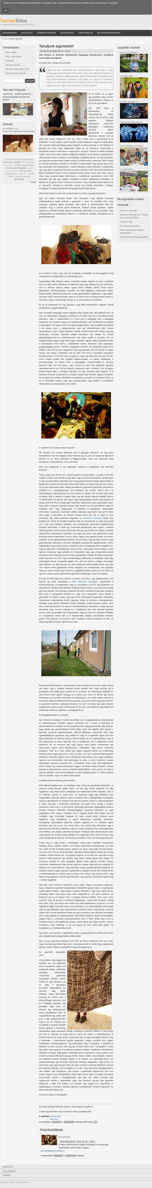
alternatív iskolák (11, 159)
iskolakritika (30, 162)
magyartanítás (27, 165)
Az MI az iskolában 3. (129, 102)
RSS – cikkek (10, 52)
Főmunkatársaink (46, 33)
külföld (17, 165)
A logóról (6, 1175)
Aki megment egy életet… (130, 226)
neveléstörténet (12, 171)
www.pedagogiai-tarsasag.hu (53, 1151)
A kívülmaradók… (127, 169)
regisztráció (57, 1122)
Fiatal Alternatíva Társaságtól (85, 582)
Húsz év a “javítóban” (128, 52)
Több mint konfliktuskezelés (131, 122)
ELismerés (65, 1137)
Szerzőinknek (9, 33)
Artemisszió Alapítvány (92, 518)
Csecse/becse (85, 33)
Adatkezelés (67, 33)
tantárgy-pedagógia (23, 176)
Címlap (4, 39)
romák (20, 174)
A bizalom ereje (126, 76)
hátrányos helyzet (12, 162)
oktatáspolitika (25, 171)
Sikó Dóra (54, 1119)
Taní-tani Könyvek (12, 65)
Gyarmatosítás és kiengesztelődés (134, 237)
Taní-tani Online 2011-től (15, 73)
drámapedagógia (26, 159)
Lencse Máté (55, 1116)
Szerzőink (9, 61)
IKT (23, 162)
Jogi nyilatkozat (9, 1171)
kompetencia (9, 165)
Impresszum (8, 1167)
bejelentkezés (69, 1122)
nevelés (30, 168)
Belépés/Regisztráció (108, 33)
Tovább (33, 182)
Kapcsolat (27, 33)
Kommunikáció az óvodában (131, 146)
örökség (19, 179)
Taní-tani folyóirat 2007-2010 (17, 69)
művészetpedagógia (15, 168)
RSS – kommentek (13, 57)
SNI (25, 174)
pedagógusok (11, 174)
